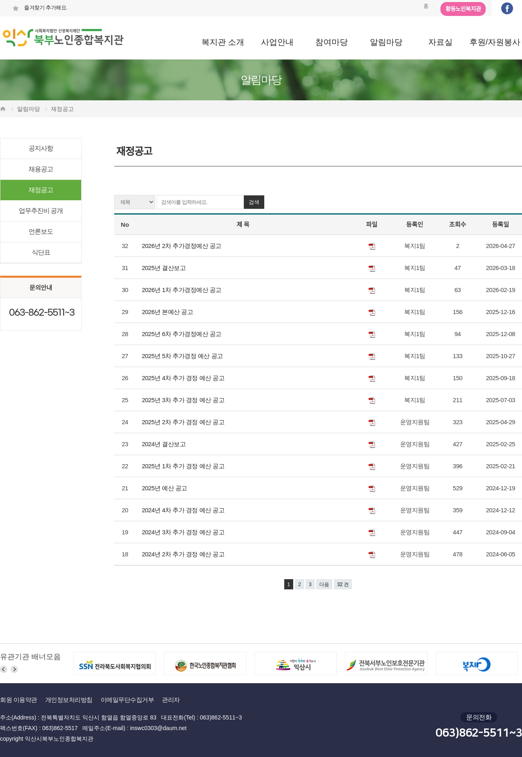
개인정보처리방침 (69, 699)
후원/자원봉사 (495, 42)
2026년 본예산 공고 (168, 311)
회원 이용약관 (18, 699)
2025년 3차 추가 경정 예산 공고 (184, 399)
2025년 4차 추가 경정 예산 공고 (184, 377)
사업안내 (277, 42)
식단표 (41, 252)
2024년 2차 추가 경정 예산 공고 (184, 554)
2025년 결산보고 (164, 267)
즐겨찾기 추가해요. (39, 7)
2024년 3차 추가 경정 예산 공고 (184, 532)
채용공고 (41, 169)
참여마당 (331, 42)
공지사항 (41, 148)
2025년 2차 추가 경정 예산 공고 (184, 421)
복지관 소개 (223, 42)
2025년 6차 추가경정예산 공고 (182, 333)
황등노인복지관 (463, 9)
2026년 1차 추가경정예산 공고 (182, 289)
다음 (324, 584)
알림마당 (386, 42)
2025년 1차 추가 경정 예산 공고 (184, 466)
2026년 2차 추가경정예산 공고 (182, 245)
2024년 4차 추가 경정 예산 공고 (184, 510)
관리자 (171, 699)
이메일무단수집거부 (127, 699)
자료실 (440, 42)
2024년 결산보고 (164, 443)
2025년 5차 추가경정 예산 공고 (183, 355)
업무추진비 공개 (41, 210)
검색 (254, 202)
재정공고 (41, 189)
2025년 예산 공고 (165, 488)
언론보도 (41, 231)
